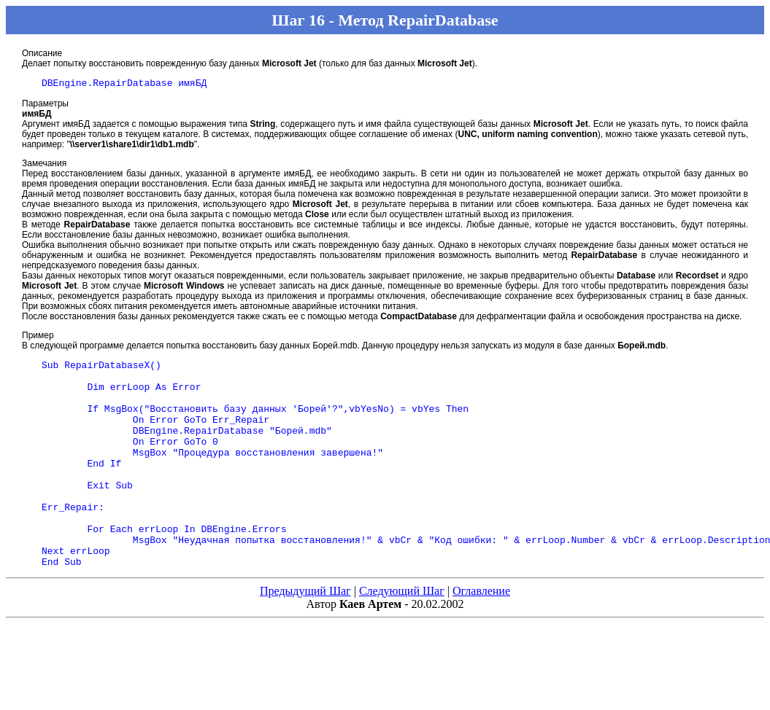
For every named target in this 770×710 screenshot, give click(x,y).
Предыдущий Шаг (305, 634)
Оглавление (481, 634)
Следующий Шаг (401, 634)
